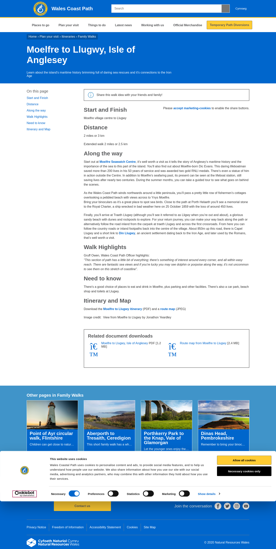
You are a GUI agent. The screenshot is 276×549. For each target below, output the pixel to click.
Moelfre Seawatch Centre (118, 161)
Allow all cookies (244, 507)
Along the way (36, 110)
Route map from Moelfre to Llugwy (203, 343)
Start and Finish (37, 98)
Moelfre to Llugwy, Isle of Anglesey (124, 343)
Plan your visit (49, 36)
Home (33, 36)
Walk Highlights (37, 116)
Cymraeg (240, 8)
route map (167, 309)
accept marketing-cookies (192, 108)
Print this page (238, 484)
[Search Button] (225, 8)
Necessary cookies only (244, 519)
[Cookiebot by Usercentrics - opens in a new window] (24, 541)
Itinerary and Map (38, 129)
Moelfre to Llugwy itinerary (122, 309)
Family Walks (87, 36)
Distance (32, 104)
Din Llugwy (127, 233)
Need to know (36, 123)
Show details (207, 541)
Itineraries (68, 36)
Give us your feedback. (97, 484)
